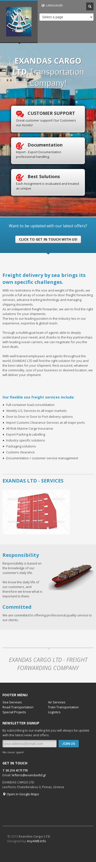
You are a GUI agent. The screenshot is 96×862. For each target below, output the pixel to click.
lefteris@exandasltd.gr (29, 775)
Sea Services (12, 702)
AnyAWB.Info (36, 841)
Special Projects (14, 712)
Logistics (54, 712)
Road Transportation (17, 707)
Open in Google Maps (20, 794)
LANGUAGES (52, 5)
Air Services (56, 702)
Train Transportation (63, 707)
